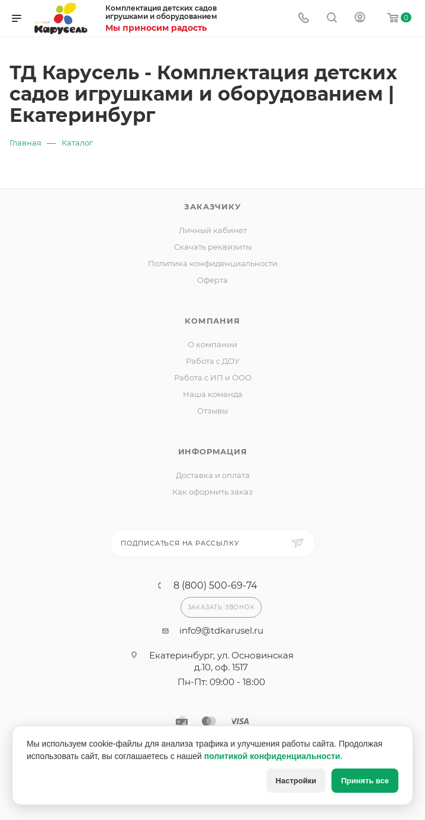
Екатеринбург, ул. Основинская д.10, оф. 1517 (221, 661)
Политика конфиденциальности (213, 263)
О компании (212, 344)
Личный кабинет (213, 230)
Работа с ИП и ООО (213, 377)
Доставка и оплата (213, 475)
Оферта (212, 280)
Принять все (365, 780)
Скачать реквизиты (213, 246)
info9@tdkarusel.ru (221, 630)
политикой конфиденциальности (272, 756)
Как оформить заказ (212, 491)
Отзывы (212, 410)
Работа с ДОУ (213, 361)
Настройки (296, 780)
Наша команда (213, 394)
